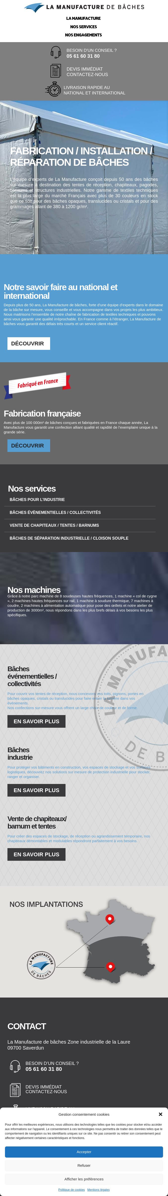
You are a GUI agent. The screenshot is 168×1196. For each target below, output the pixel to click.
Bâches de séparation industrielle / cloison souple (69, 538)
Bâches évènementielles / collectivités (55, 512)
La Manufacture (83, 18)
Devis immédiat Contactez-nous (46, 1089)
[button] (160, 1115)
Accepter (84, 1153)
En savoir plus (36, 721)
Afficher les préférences (84, 1180)
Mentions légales (98, 1190)
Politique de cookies (71, 1190)
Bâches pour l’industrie (37, 500)
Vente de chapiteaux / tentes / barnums (54, 525)
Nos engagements (83, 34)
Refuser (84, 1166)
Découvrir (27, 343)
